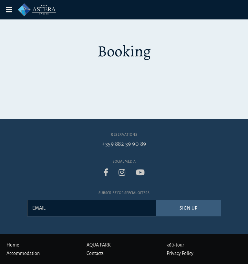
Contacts (95, 253)
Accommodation (23, 253)
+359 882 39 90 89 (124, 144)
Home (12, 244)
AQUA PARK (99, 244)
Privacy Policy (180, 253)
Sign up (189, 208)
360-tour (175, 244)
